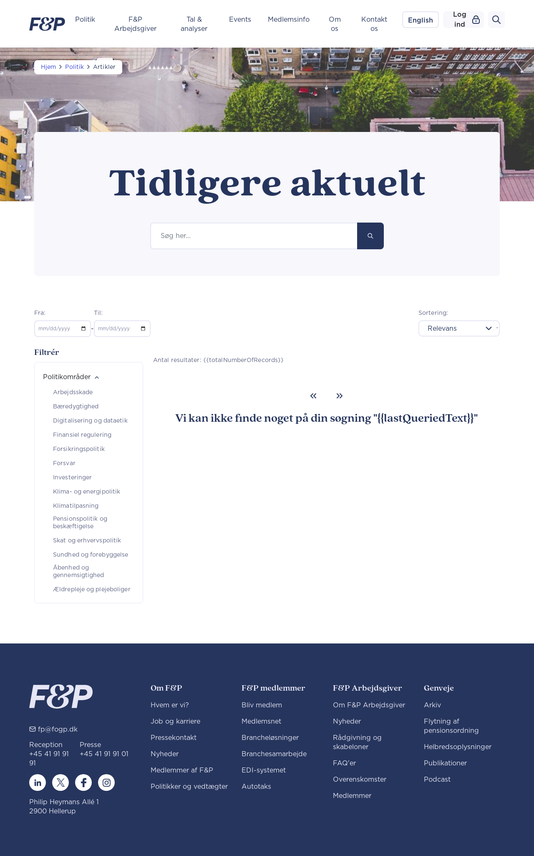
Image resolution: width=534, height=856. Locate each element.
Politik (85, 19)
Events (240, 19)
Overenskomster (359, 779)
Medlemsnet (261, 721)
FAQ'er (344, 763)
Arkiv (432, 705)
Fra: (39, 313)
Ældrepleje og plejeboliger (92, 590)
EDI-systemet (264, 770)
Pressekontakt (173, 737)
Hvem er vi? (170, 705)
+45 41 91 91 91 (49, 759)
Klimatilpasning (76, 506)
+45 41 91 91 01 (104, 754)
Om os (335, 24)
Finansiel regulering (82, 435)
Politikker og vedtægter (189, 786)
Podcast (437, 779)
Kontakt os (374, 24)
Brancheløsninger (270, 737)
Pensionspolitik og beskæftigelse (80, 522)
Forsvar (64, 463)
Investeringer (72, 478)
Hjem (48, 67)
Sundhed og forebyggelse (90, 555)
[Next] (339, 395)
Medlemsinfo (289, 19)
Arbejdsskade (73, 392)
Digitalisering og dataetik (90, 421)
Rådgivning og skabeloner (357, 742)
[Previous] (313, 395)
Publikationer (445, 763)
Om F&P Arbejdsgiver (369, 705)
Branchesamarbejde (274, 754)
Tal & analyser (194, 24)
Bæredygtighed (75, 407)
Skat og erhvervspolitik (87, 541)
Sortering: (433, 313)
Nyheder (165, 754)
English (420, 20)
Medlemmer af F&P (182, 770)
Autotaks (256, 786)
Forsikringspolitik (79, 449)
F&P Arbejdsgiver (135, 24)
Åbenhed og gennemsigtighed (78, 571)
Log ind (466, 19)
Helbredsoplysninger (457, 747)
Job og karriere (175, 721)
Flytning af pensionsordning (451, 726)
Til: (98, 313)
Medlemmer (352, 796)
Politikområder (67, 377)
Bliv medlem (262, 705)
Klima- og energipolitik (86, 492)
